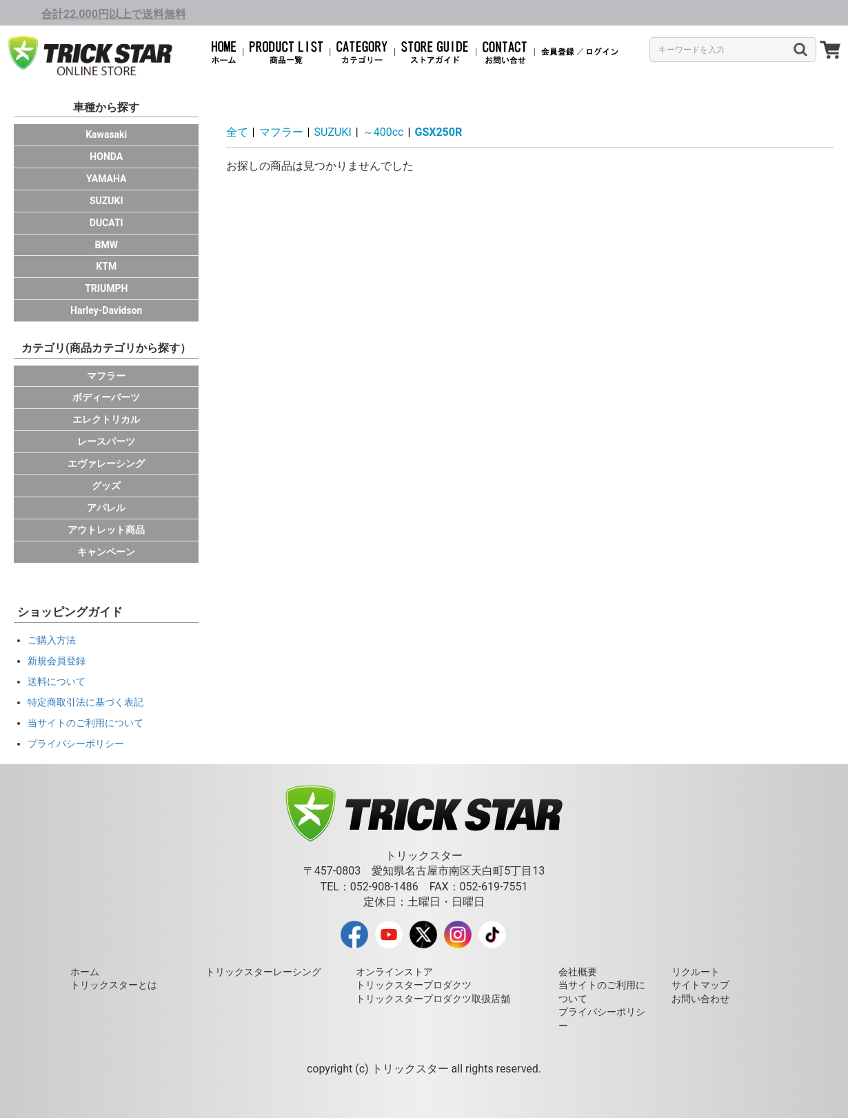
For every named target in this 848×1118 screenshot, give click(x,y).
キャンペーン (106, 551)
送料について (56, 681)
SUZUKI (106, 200)
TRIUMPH (106, 288)
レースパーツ (106, 441)
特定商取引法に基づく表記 (85, 702)
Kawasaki (106, 134)
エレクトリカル (106, 419)
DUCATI (106, 222)
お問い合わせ (700, 998)
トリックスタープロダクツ (414, 984)
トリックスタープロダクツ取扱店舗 (433, 998)
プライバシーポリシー (76, 743)
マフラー (106, 375)
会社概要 (577, 971)
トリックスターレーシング (263, 971)
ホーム (84, 971)
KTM (106, 266)
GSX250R (438, 132)
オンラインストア (394, 971)
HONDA (106, 156)
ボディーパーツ (106, 397)
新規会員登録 (56, 660)
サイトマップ (700, 984)
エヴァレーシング (106, 463)
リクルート (696, 971)
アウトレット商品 (106, 529)
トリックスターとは (113, 984)
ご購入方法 (52, 640)
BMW (106, 244)
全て (237, 132)
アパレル (106, 507)
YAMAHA (106, 178)
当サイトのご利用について (85, 722)
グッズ (106, 485)
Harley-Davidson (106, 310)
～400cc (383, 132)
